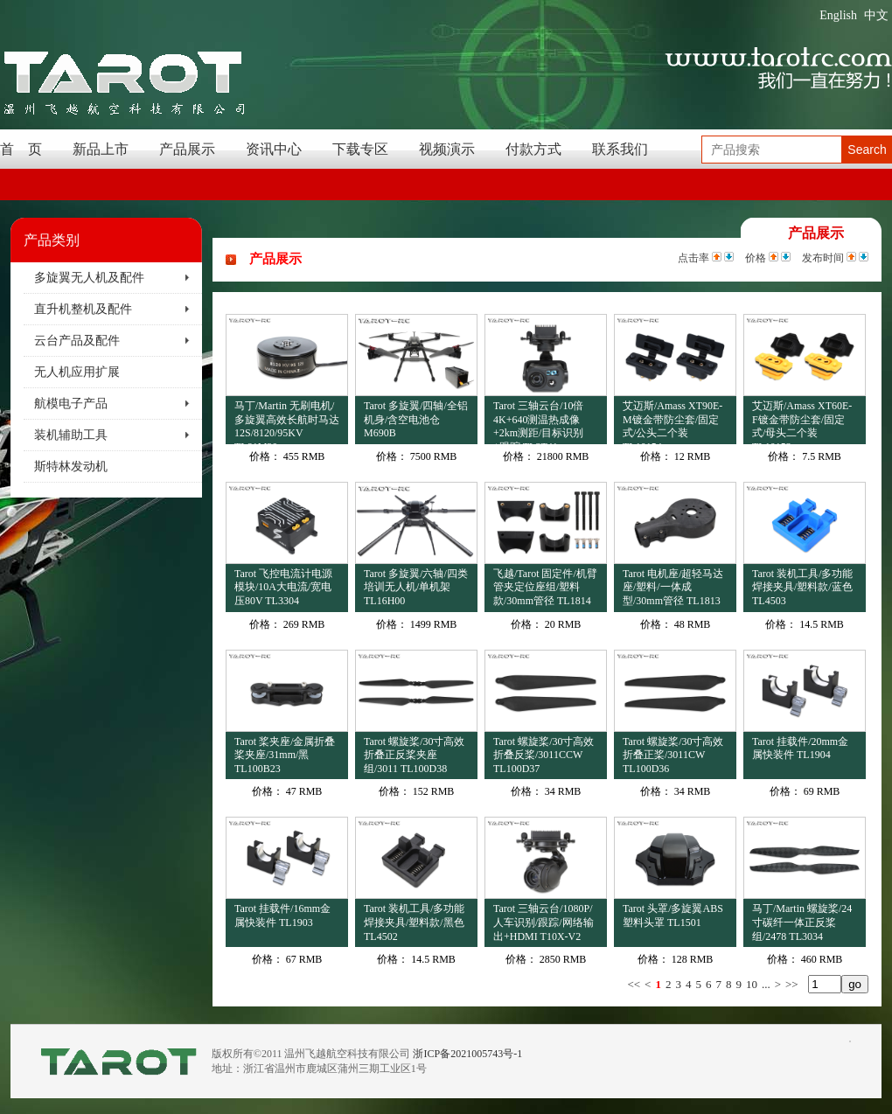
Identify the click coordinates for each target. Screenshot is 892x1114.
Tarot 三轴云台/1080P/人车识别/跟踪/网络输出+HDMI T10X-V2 (543, 922)
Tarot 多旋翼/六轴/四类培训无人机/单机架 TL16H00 (416, 587)
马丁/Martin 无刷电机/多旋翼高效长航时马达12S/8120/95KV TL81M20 (286, 422)
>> (791, 984)
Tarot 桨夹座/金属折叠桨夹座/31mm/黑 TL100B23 (284, 755)
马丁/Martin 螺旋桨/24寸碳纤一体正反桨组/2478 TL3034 (802, 922)
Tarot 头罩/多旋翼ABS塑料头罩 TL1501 (673, 915)
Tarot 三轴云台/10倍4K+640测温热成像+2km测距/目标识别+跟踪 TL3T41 (538, 422)
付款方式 (533, 149)
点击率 (693, 258)
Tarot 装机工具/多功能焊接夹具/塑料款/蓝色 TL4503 (802, 587)
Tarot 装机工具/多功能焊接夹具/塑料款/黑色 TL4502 (414, 922)
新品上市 (101, 149)
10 (751, 984)
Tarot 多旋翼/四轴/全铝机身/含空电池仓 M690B (416, 419)
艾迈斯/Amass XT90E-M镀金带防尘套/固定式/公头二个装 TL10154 (672, 422)
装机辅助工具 (71, 435)
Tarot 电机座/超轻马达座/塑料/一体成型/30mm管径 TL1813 (673, 587)
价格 (755, 258)
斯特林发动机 (71, 466)
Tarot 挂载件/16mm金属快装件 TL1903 (282, 915)
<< (633, 984)
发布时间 (823, 258)
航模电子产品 (71, 403)
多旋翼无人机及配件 (89, 277)
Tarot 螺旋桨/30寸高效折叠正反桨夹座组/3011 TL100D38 (414, 755)
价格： (265, 456)
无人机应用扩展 (77, 372)
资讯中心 (274, 149)
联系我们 (620, 149)
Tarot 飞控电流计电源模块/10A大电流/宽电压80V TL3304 (283, 587)
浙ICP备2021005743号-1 (467, 1054)
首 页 (21, 149)
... (766, 984)
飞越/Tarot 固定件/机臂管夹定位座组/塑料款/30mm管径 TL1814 (545, 587)
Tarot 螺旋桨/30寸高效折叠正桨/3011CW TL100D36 (673, 755)
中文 (876, 15)
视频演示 (447, 149)
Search (866, 150)
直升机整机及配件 (83, 309)
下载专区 (360, 149)
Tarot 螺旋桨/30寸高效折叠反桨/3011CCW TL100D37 (543, 755)
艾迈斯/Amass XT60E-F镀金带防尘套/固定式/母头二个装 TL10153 (802, 422)
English (838, 15)
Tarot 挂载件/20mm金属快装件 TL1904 (800, 748)
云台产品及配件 (77, 340)
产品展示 (187, 149)
